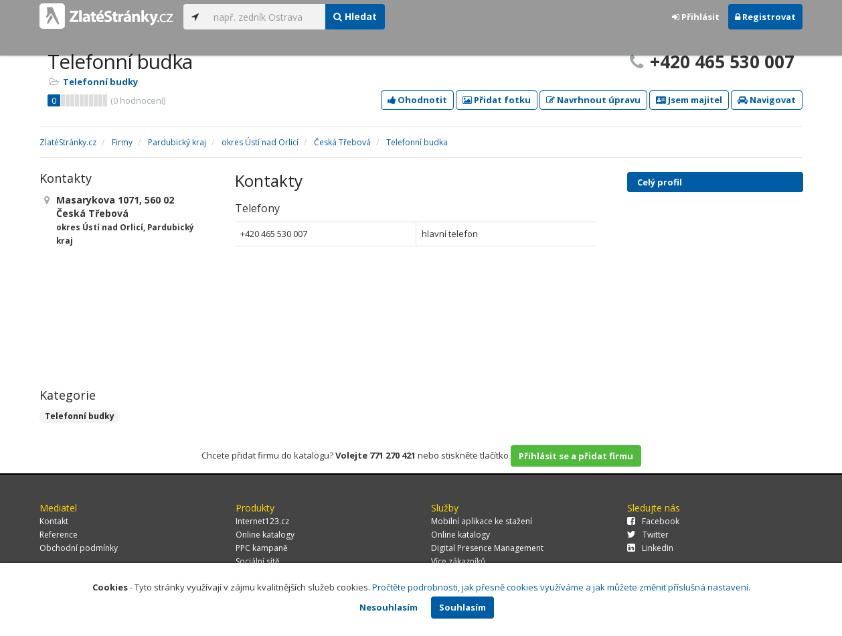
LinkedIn (650, 548)
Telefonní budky (100, 82)
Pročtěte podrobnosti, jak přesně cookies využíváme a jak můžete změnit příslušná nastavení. (561, 587)
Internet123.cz (262, 521)
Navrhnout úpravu (593, 100)
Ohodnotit (417, 100)
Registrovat (765, 17)
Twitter (648, 534)
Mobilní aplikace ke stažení (481, 521)
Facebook (653, 521)
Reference (58, 534)
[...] (266, 16)
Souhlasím (462, 607)
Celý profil (659, 182)
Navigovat (767, 100)
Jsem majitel (689, 100)
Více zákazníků (458, 561)
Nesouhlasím (388, 607)
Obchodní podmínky (78, 548)
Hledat (355, 16)
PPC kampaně (262, 548)
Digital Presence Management (487, 548)
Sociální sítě (258, 561)
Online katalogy (265, 534)
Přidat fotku (496, 100)
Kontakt (53, 521)
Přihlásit (696, 17)
